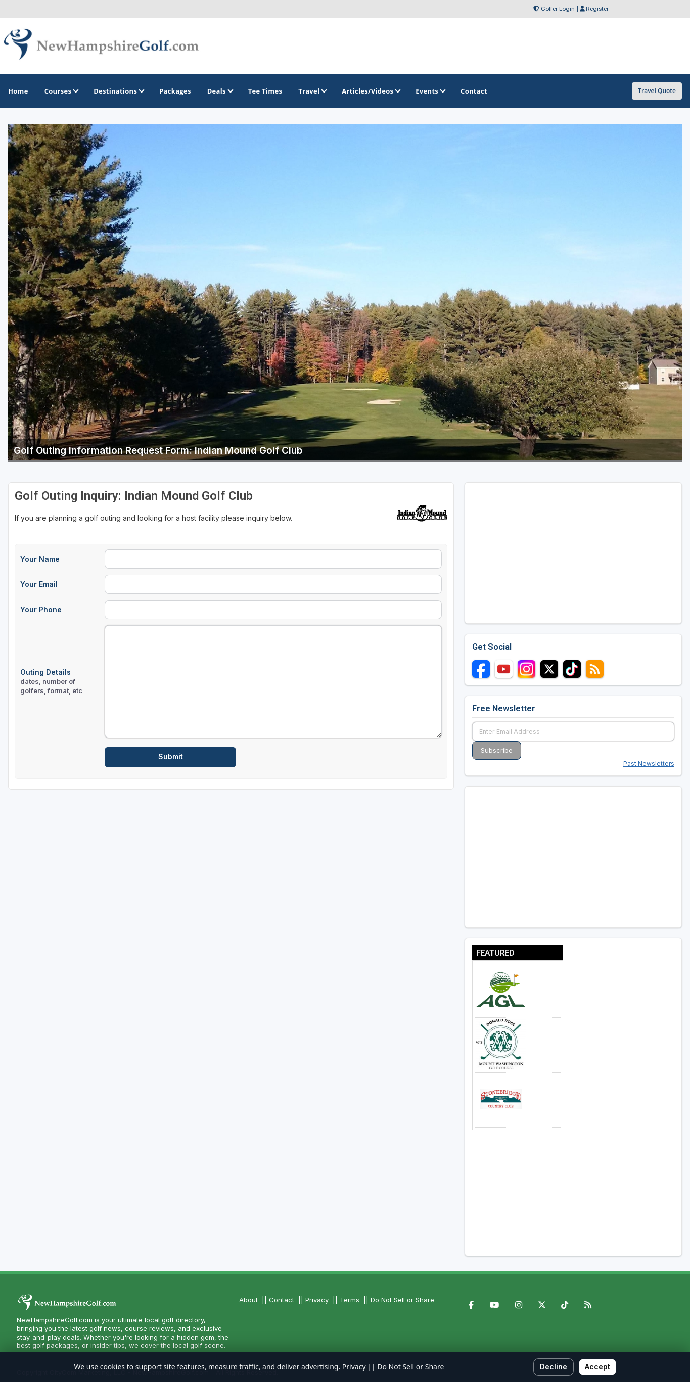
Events (430, 91)
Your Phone (41, 609)
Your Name (40, 559)
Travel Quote (657, 90)
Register (597, 8)
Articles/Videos (370, 91)
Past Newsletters (648, 763)
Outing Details (51, 681)
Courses (60, 91)
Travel (312, 91)
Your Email (39, 584)
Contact (281, 1300)
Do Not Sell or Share (402, 1300)
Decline (553, 1366)
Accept (597, 1366)
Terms (349, 1300)
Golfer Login (558, 8)
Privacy (317, 1300)
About (248, 1300)
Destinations (118, 91)
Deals (219, 91)
